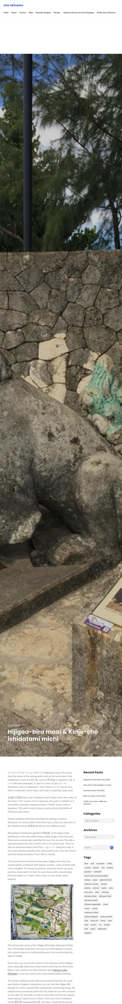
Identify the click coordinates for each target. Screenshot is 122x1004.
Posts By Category (43, 12)
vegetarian (102, 929)
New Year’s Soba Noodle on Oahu (97, 785)
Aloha (6, 12)
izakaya (87, 880)
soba (86, 925)
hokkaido (97, 871)
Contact (22, 12)
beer (86, 863)
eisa (103, 867)
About (13, 12)
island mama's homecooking (96, 876)
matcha (87, 888)
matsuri (96, 888)
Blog (31, 12)
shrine (103, 920)
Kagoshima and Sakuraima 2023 (96, 779)
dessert (96, 867)
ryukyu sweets (106, 916)
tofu (86, 929)
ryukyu (95, 908)
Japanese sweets (91, 884)
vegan (92, 929)
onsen (105, 904)
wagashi (87, 933)
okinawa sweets (91, 900)
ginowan (87, 871)
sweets (94, 925)
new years (88, 892)
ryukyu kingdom (91, 916)
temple (107, 925)
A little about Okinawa (106, 12)
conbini (87, 867)
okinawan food (105, 896)
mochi (104, 888)
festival (110, 867)
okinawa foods (90, 896)
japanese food (105, 880)
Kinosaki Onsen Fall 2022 (94, 790)
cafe (92, 863)
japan (95, 880)
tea (100, 925)
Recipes (57, 12)
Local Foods (14, 725)
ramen (87, 908)
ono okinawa (13, 5)
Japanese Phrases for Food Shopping (78, 12)
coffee (109, 863)
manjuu (104, 884)
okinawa (105, 892)
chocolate (100, 863)
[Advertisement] (61, 36)
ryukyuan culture (91, 912)
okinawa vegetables (92, 904)
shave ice (94, 920)
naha (111, 888)
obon (97, 892)
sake (86, 920)
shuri (110, 920)
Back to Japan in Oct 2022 (94, 796)
